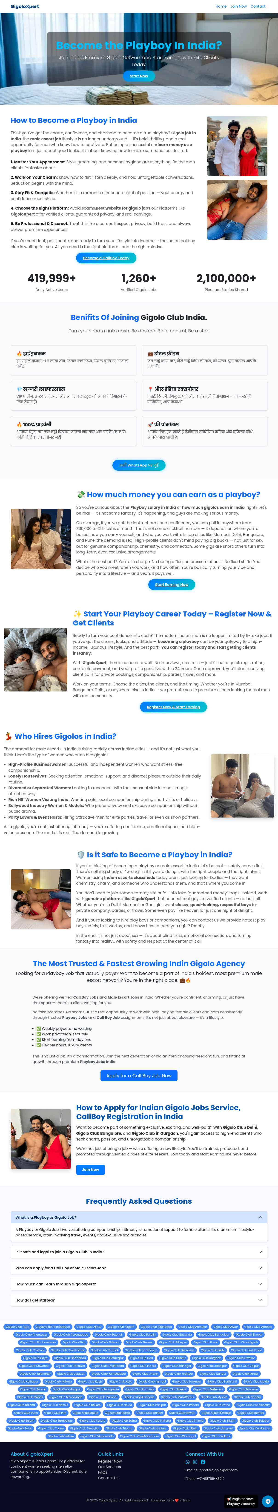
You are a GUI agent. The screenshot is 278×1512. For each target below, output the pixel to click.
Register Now (110, 1461)
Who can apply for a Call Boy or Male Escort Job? (61, 1268)
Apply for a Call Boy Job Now (139, 1075)
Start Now (139, 76)
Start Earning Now (172, 584)
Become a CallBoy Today (106, 258)
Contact (257, 6)
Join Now (238, 6)
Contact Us (108, 1477)
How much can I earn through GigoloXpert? (56, 1284)
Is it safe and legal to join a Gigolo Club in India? (60, 1252)
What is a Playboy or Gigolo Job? (46, 1217)
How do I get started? (35, 1300)
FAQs (102, 1472)
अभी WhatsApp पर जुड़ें (139, 465)
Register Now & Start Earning (173, 707)
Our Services (109, 1466)
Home (221, 6)
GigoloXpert (25, 6)
